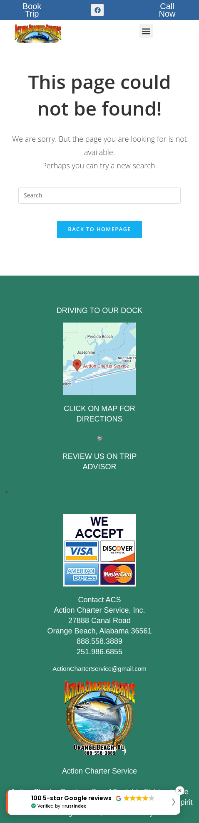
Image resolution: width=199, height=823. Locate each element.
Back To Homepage (99, 229)
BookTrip (32, 10)
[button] (146, 31)
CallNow (167, 10)
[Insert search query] (99, 195)
